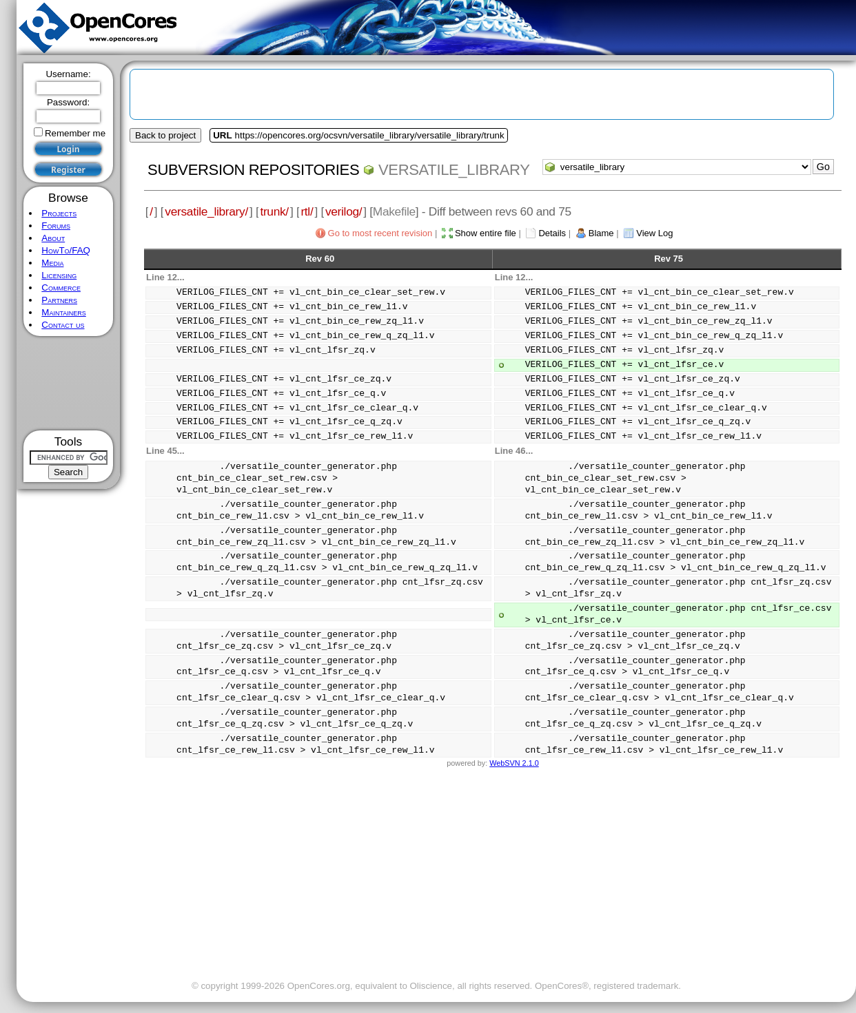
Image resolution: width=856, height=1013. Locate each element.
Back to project (165, 135)
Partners (59, 300)
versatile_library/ (206, 211)
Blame (601, 233)
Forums (55, 225)
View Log (654, 233)
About (53, 238)
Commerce (61, 287)
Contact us (62, 325)
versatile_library (454, 169)
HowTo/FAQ (65, 250)
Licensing (59, 275)
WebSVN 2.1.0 (513, 763)
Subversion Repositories (253, 169)
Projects (59, 213)
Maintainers (63, 312)
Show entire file (485, 233)
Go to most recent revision (380, 233)
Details (552, 233)
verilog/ (343, 211)
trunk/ (274, 211)
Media (52, 263)
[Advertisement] (69, 383)
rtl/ (306, 211)
